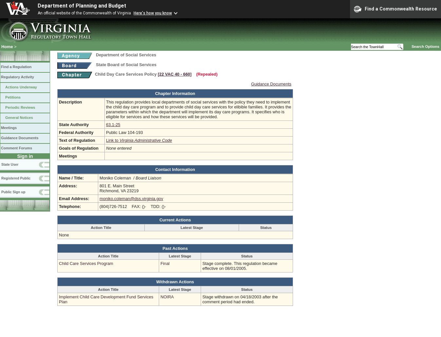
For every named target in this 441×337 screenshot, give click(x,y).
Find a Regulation (16, 67)
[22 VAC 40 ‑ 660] (175, 74)
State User (9, 164)
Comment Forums (16, 148)
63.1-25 (113, 124)
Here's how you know (153, 13)
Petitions (13, 97)
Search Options (425, 46)
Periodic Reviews (20, 107)
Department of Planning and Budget (82, 6)
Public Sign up (13, 192)
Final (165, 263)
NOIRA (167, 296)
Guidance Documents (19, 138)
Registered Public (15, 178)
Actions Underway (21, 87)
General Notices (19, 118)
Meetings (9, 128)
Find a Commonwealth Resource (395, 9)
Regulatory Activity (17, 77)
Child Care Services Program (86, 263)
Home (7, 46)
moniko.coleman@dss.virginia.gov (131, 198)
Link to (139, 140)
